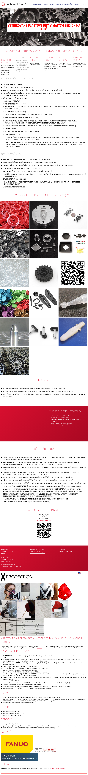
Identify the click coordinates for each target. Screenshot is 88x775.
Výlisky (45, 4)
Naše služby (37, 4)
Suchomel (39, 648)
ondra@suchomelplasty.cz (44, 520)
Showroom (59, 4)
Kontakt (77, 4)
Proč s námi (68, 4)
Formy (52, 4)
